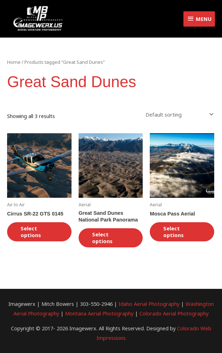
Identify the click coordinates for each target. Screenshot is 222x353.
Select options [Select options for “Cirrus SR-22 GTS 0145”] (31, 232)
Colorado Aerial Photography (174, 313)
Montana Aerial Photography (99, 313)
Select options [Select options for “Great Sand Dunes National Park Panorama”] (102, 238)
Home (14, 62)
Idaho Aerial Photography (149, 303)
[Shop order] (178, 114)
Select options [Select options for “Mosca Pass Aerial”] (173, 232)
